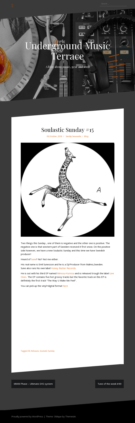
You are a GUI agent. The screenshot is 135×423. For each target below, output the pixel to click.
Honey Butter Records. (63, 268)
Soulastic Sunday (47, 351)
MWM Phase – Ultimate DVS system (33, 383)
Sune (33, 259)
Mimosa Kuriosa (65, 273)
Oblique (58, 416)
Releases (35, 351)
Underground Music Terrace (67, 50)
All (29, 351)
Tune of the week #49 (109, 383)
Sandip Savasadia (73, 136)
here (65, 285)
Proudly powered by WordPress (27, 416)
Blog (86, 136)
